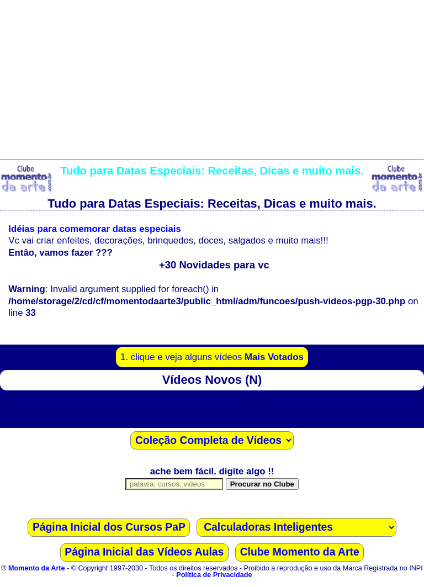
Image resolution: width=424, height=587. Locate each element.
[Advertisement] (212, 77)
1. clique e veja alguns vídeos (212, 357)
